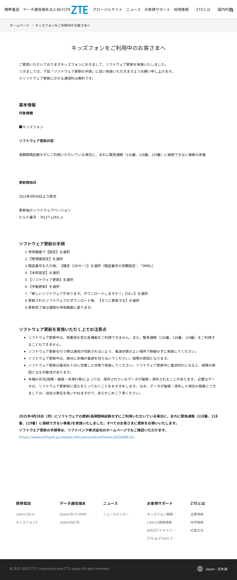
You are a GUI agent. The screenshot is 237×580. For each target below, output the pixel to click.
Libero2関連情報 (159, 522)
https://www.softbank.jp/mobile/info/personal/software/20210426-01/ (77, 436)
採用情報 (196, 522)
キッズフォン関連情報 (163, 514)
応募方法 (196, 530)
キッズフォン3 (26, 522)
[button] (12, 9)
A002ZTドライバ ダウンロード (169, 530)
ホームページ (19, 25)
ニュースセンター (116, 514)
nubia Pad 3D (70, 522)
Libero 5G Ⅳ (25, 514)
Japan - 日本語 (216, 569)
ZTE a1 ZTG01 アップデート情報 (171, 538)
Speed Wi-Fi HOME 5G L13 (79, 514)
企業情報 (196, 514)
